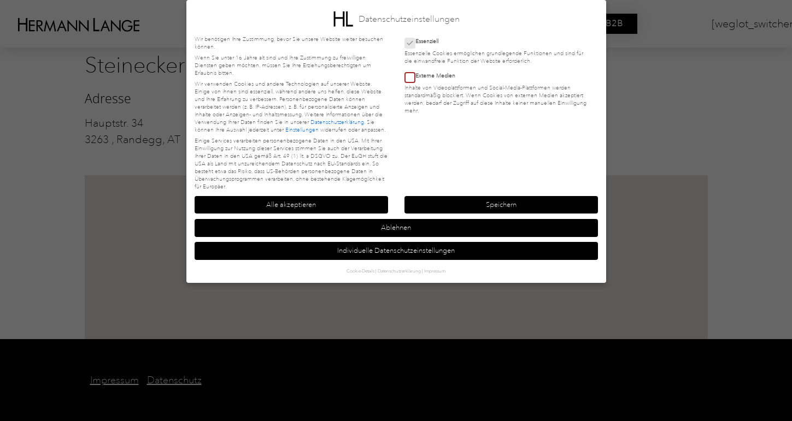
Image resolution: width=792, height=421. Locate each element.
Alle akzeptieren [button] (291, 204)
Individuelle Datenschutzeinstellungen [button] (396, 250)
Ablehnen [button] (396, 227)
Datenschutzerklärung (337, 122)
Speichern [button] (501, 204)
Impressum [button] (434, 271)
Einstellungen (302, 130)
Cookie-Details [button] (360, 271)
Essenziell (424, 41)
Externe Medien (433, 76)
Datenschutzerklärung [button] (399, 271)
